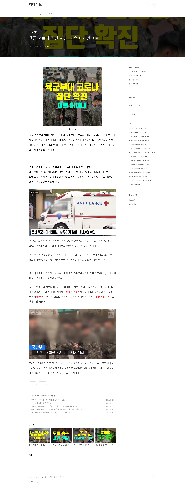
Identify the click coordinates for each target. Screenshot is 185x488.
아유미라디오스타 (135, 132)
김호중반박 (133, 164)
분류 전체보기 (134, 67)
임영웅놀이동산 (134, 144)
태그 (40, 13)
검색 (149, 4)
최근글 (131, 105)
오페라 (145, 176)
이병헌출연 (145, 144)
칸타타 (145, 132)
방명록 (51, 13)
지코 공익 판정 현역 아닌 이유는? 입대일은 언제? (49, 412)
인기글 (139, 105)
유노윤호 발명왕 (143, 164)
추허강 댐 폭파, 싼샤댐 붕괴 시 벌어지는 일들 (48, 400)
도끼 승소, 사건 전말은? (40, 403)
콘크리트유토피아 (135, 180)
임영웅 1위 (133, 140)
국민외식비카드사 (135, 176)
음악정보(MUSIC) (135, 75)
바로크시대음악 (134, 136)
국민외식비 (143, 156)
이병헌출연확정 (143, 140)
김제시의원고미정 (135, 172)
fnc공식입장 (133, 128)
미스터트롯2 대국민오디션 (139, 71)
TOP (154, 477)
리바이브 (35, 4)
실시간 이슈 (36, 395)
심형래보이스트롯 (149, 152)
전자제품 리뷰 (134, 83)
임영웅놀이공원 (146, 148)
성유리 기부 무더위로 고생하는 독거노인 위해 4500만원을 (52, 406)
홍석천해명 (145, 168)
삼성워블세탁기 (148, 172)
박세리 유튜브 (148, 180)
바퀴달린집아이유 (135, 160)
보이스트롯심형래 (135, 152)
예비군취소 (147, 160)
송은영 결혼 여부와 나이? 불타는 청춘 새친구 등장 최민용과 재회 (55, 409)
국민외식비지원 (134, 168)
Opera (151, 176)
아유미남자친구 (134, 148)
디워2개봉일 (133, 156)
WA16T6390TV (147, 136)
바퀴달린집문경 (134, 184)
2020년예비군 (144, 128)
